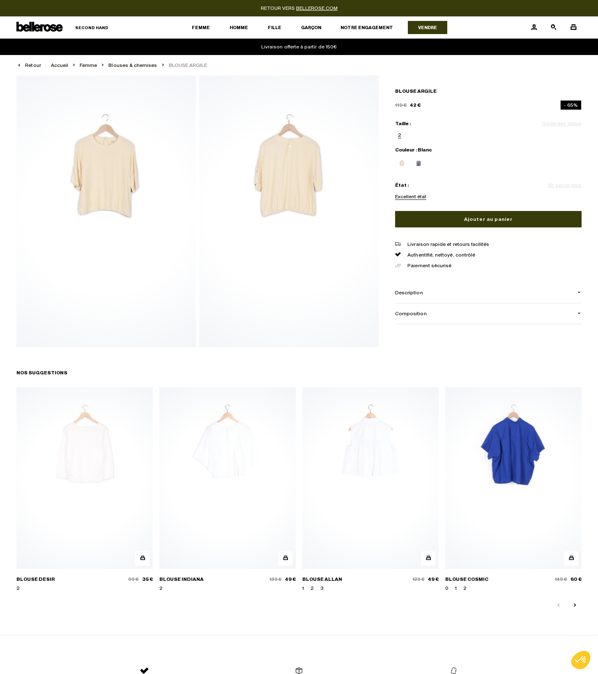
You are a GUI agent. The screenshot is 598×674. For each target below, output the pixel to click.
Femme (201, 27)
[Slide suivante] (575, 605)
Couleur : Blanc (413, 150)
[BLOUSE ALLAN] (370, 489)
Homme (239, 27)
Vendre (427, 27)
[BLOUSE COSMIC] (513, 489)
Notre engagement (366, 27)
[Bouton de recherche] (553, 27)
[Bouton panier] (573, 27)
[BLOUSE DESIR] (84, 489)
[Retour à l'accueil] (62, 28)
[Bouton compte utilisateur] (534, 27)
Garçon (311, 27)
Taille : (403, 123)
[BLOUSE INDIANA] (227, 489)
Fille (274, 27)
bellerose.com (317, 8)
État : (402, 185)
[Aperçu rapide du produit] (142, 558)
